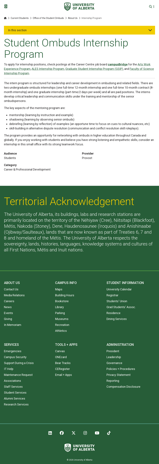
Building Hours (64, 295)
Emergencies (12, 351)
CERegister (62, 369)
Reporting (112, 380)
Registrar (112, 295)
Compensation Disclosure (123, 386)
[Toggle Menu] (7, 6)
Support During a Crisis (19, 363)
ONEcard (61, 357)
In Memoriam (12, 325)
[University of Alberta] (79, 6)
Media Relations (14, 295)
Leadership (113, 357)
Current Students (20, 18)
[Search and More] (151, 6)
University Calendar (119, 289)
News (8, 307)
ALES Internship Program (48, 69)
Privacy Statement (118, 375)
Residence (113, 313)
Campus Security (15, 357)
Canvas (60, 351)
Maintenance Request (18, 375)
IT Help (8, 369)
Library (59, 307)
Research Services (16, 404)
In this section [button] (17, 30)
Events (8, 313)
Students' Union (116, 301)
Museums (61, 319)
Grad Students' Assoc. (121, 307)
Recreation (62, 325)
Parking (60, 313)
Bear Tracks (63, 363)
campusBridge (118, 64)
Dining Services (116, 319)
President (112, 351)
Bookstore (62, 301)
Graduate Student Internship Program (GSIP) (94, 69)
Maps (58, 289)
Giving (8, 319)
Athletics (61, 330)
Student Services (15, 392)
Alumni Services (14, 398)
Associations (12, 380)
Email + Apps (63, 375)
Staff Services (13, 386)
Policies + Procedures (120, 369)
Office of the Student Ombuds (48, 18)
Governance (114, 363)
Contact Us (11, 289)
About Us (73, 18)
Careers (9, 301)
